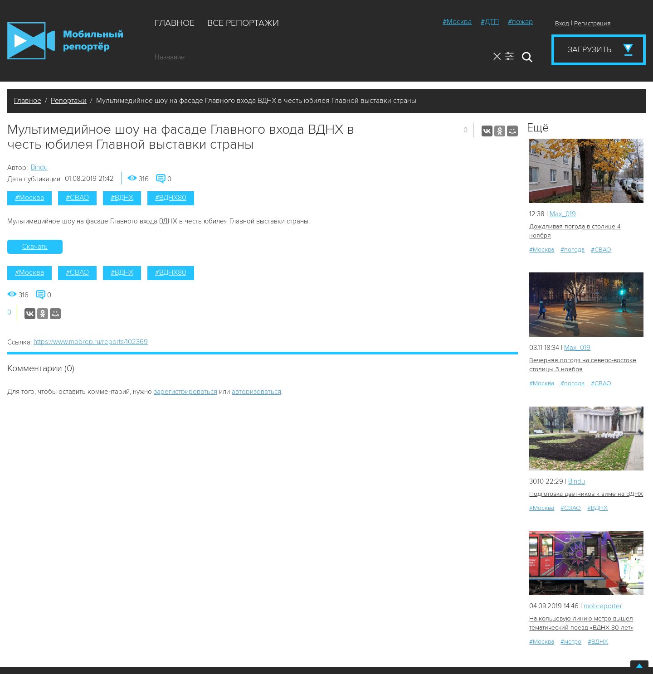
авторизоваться (256, 392)
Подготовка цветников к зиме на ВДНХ (586, 494)
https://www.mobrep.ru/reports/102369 (91, 342)
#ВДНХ (122, 197)
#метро (570, 641)
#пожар (520, 21)
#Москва (457, 21)
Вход (562, 23)
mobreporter (603, 606)
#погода (572, 249)
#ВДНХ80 (170, 197)
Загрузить (589, 49)
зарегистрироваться (185, 392)
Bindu (39, 167)
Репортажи (69, 100)
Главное (175, 23)
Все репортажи (243, 23)
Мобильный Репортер (65, 40)
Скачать (35, 246)
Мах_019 (563, 214)
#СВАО (77, 197)
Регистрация (592, 23)
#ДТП (490, 21)
